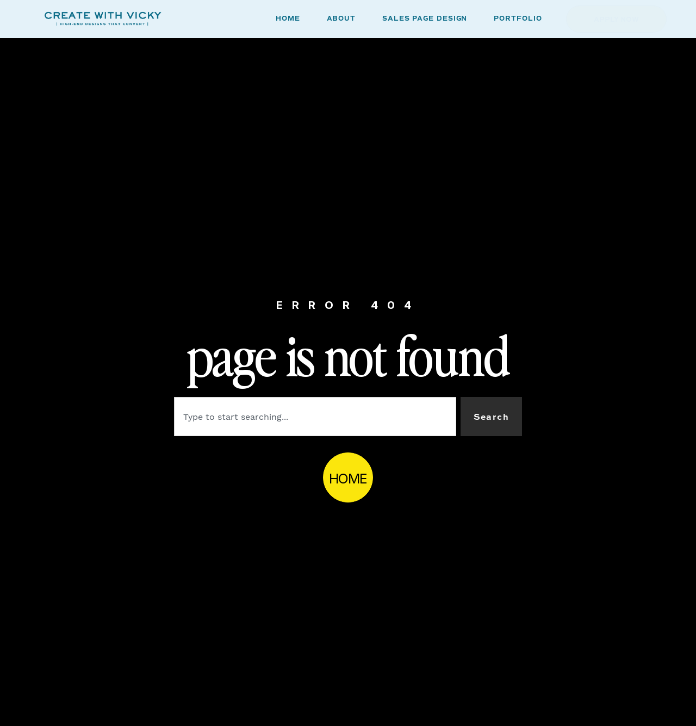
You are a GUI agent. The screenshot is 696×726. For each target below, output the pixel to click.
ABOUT (341, 19)
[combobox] (315, 416)
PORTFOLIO (518, 19)
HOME (288, 19)
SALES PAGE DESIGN (424, 19)
